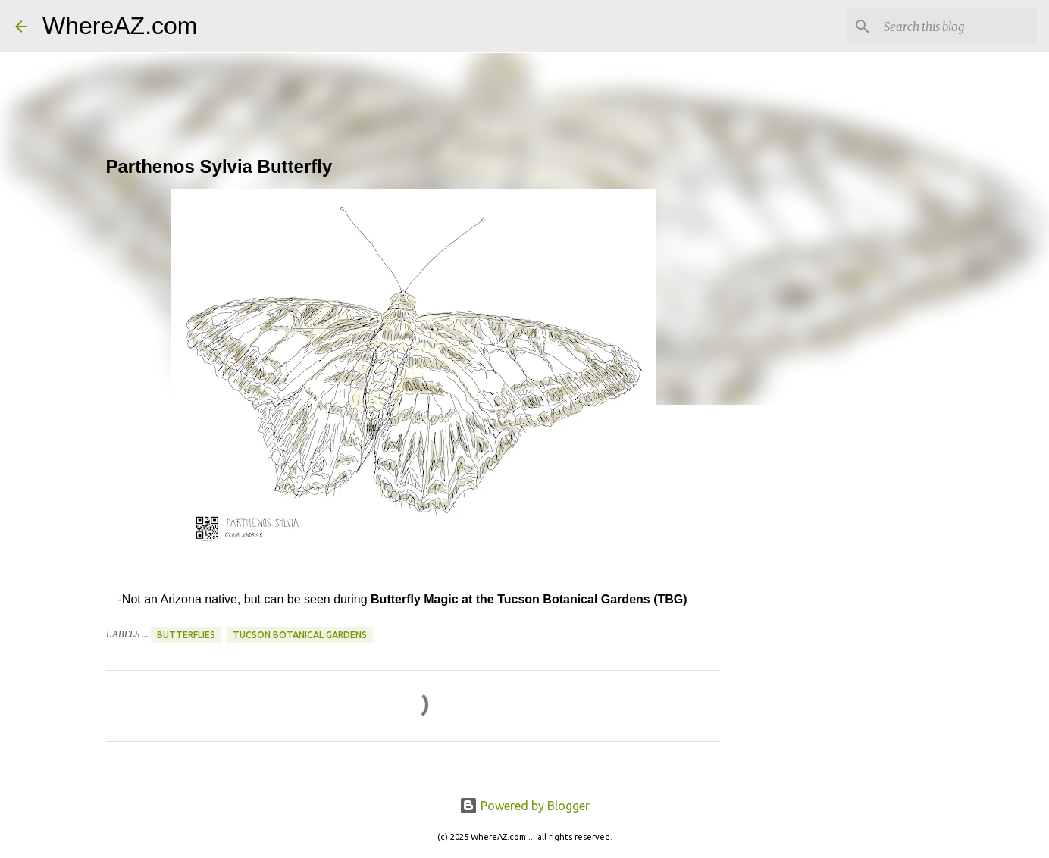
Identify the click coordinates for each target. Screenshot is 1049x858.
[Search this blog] (957, 26)
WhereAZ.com (119, 25)
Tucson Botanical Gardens (300, 635)
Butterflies (186, 635)
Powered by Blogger (524, 806)
